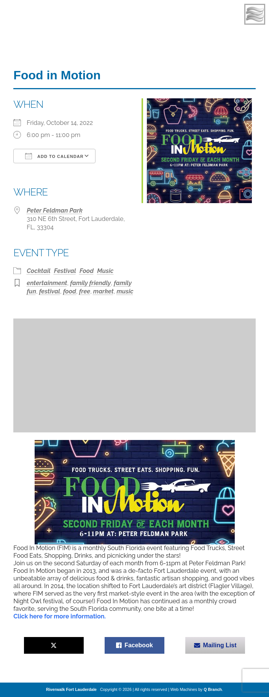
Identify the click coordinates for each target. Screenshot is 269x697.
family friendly (90, 283)
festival (49, 291)
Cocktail (38, 270)
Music (105, 270)
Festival (65, 270)
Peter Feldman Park (55, 210)
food (69, 291)
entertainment (47, 283)
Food (87, 270)
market (103, 291)
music (124, 291)
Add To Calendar (54, 156)
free (84, 291)
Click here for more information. (59, 616)
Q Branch (213, 689)
